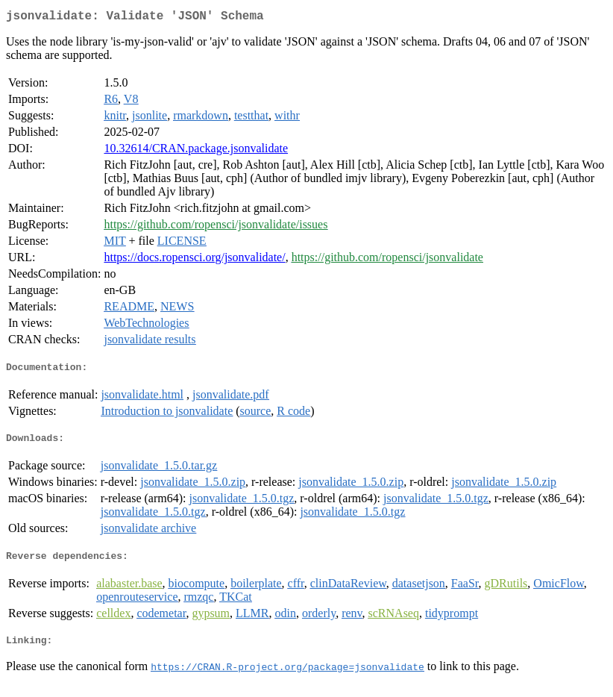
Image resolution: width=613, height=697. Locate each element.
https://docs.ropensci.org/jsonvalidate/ (194, 260)
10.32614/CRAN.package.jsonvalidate (196, 151)
